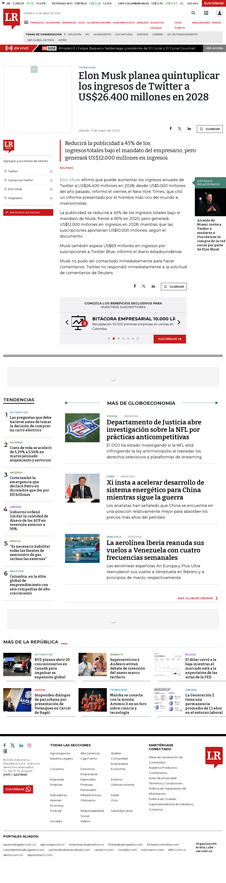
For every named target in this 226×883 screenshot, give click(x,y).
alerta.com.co (13, 855)
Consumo (57, 769)
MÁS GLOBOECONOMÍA (195, 598)
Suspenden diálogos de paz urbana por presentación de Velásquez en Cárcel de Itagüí (53, 704)
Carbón (157, 34)
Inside (115, 795)
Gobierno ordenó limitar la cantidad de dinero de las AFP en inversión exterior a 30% (29, 520)
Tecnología (118, 689)
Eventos (116, 779)
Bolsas (190, 654)
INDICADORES (201, 22)
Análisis (116, 753)
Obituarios (87, 800)
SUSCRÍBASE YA (170, 339)
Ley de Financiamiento (182, 34)
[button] (66, 323)
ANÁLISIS (143, 22)
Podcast (56, 810)
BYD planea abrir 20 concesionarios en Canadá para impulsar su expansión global (52, 668)
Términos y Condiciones (165, 783)
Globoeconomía (122, 784)
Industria (17, 571)
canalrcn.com (104, 849)
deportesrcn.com (39, 855)
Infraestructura (90, 795)
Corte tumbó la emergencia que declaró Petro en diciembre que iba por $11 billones (29, 486)
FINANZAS (37, 22)
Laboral (191, 689)
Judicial (40, 689)
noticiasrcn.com (152, 849)
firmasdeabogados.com (125, 844)
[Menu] (26, 22)
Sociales (56, 821)
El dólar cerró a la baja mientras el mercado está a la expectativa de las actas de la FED (201, 668)
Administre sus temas (22, 212)
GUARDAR (210, 129)
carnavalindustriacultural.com (69, 849)
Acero (62, 40)
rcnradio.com (127, 849)
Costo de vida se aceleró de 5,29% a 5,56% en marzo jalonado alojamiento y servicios (31, 454)
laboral (16, 506)
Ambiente (116, 654)
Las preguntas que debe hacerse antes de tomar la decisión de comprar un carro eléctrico (31, 423)
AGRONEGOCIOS (124, 22)
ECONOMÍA (53, 22)
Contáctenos (158, 773)
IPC (87, 34)
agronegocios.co (52, 844)
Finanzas (56, 784)
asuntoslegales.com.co (19, 844)
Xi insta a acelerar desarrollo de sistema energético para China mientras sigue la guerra (155, 490)
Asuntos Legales (61, 758)
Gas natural (124, 34)
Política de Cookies (162, 799)
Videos (85, 821)
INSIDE (216, 22)
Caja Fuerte (88, 758)
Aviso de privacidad (162, 778)
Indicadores (58, 795)
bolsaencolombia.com (163, 844)
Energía (15, 541)
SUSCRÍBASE (214, 3)
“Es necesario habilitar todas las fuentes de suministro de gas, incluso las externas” (30, 552)
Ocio (114, 800)
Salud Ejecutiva (121, 810)
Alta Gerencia (90, 753)
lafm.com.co (177, 849)
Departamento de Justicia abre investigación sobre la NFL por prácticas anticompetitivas (154, 429)
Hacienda (16, 442)
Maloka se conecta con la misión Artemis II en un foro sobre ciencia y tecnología (128, 704)
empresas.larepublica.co (86, 844)
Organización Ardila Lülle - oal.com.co (206, 847)
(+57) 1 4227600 (15, 774)
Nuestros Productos (163, 767)
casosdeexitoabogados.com (23, 849)
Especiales (87, 779)
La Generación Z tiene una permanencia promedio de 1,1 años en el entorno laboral (204, 704)
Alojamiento (102, 34)
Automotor (19, 412)
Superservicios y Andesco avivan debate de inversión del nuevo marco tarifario (127, 668)
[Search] (193, 13)
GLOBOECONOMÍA (99, 22)
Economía (118, 769)
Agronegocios (60, 753)
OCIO (81, 22)
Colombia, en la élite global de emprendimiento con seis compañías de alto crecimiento (30, 584)
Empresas (57, 779)
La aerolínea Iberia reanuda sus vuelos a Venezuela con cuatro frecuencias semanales (155, 550)
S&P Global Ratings (40, 40)
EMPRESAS (69, 22)
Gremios (142, 34)
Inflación (74, 34)
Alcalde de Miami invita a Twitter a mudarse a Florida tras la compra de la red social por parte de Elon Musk (211, 234)
